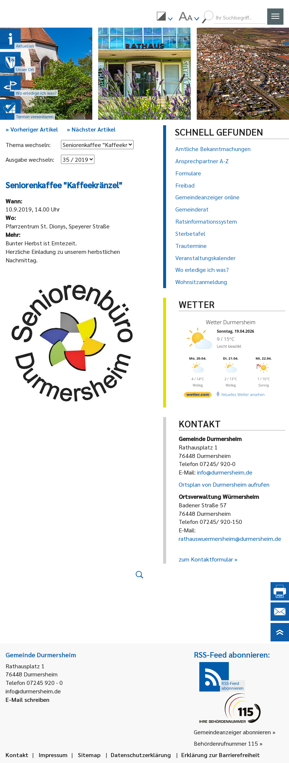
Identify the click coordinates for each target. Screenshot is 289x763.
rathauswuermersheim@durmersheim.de (230, 538)
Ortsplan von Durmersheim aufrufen (224, 484)
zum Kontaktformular (206, 559)
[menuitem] (164, 17)
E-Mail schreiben (27, 699)
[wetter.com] (197, 395)
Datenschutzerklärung (141, 755)
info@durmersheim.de (224, 472)
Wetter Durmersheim (230, 322)
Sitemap (89, 755)
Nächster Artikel (91, 129)
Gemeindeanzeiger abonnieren (232, 732)
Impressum (53, 755)
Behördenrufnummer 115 (226, 743)
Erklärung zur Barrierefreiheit (220, 755)
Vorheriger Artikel (32, 129)
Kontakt (17, 755)
